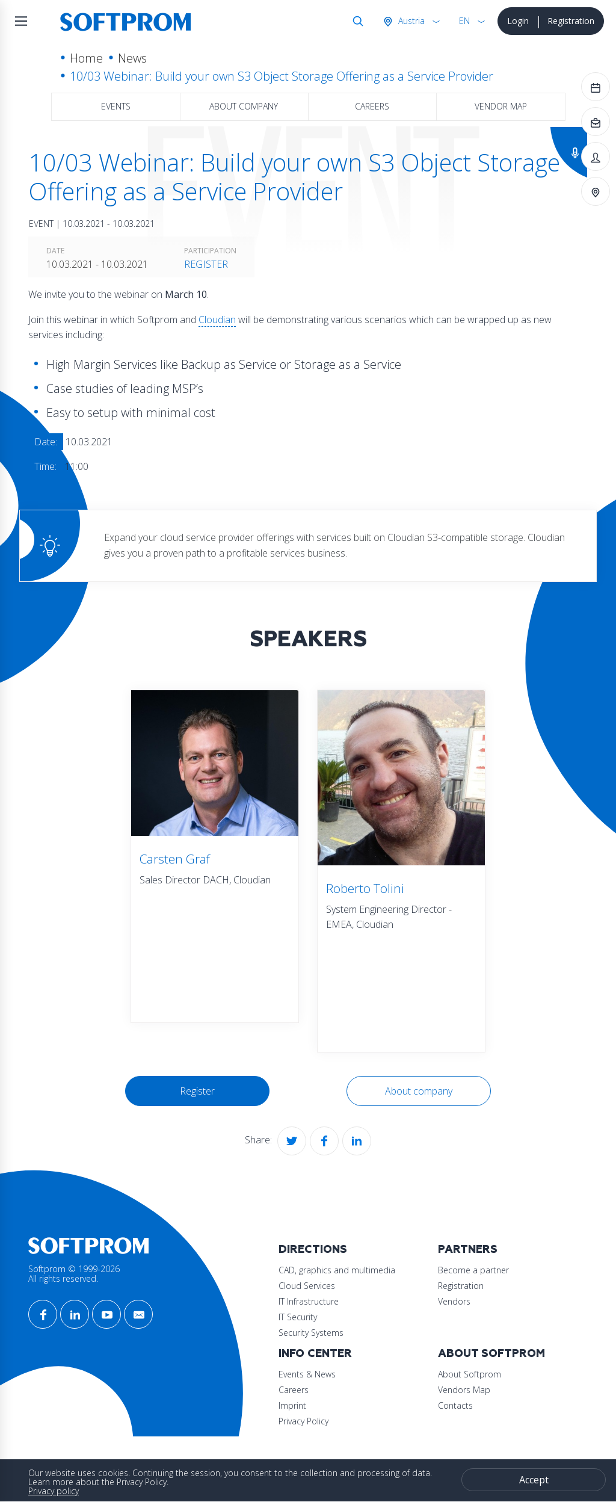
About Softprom (491, 1354)
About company (243, 106)
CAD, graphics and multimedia (337, 1270)
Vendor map (501, 106)
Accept (534, 1479)
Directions (313, 1249)
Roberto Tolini (365, 888)
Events (116, 106)
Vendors (454, 1301)
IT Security (298, 1317)
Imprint (292, 1405)
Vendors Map (464, 1389)
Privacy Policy (303, 1421)
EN (464, 20)
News (132, 58)
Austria (410, 20)
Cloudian (217, 319)
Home (86, 58)
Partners (467, 1249)
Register (206, 264)
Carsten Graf (175, 858)
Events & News (307, 1374)
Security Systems (311, 1332)
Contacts (455, 1405)
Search (355, 21)
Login (518, 20)
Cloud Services (307, 1285)
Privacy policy (53, 1491)
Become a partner (473, 1270)
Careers (372, 106)
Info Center (315, 1354)
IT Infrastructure (309, 1301)
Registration (570, 20)
